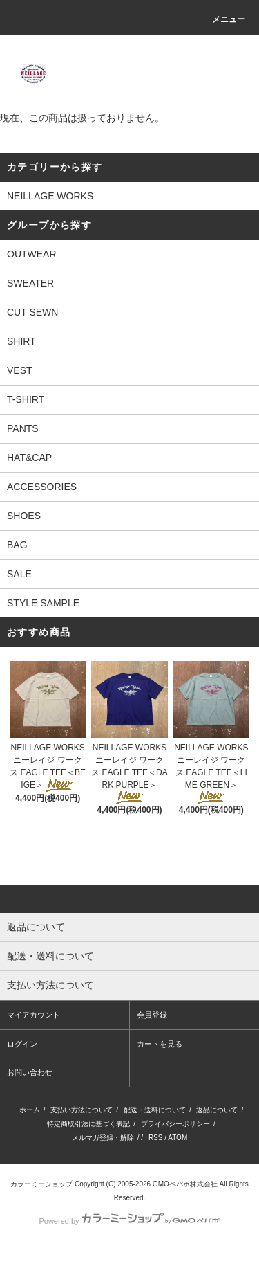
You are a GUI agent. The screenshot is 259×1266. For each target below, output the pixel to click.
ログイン (22, 1044)
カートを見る (159, 1044)
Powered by (129, 1221)
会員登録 (152, 1015)
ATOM (177, 1137)
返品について (217, 1110)
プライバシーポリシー (175, 1124)
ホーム (29, 1110)
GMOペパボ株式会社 (185, 1184)
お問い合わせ (29, 1072)
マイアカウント (33, 1015)
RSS (155, 1137)
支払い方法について (81, 1110)
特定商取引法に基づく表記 (88, 1124)
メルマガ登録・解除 (103, 1137)
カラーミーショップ (41, 1184)
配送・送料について (155, 1110)
